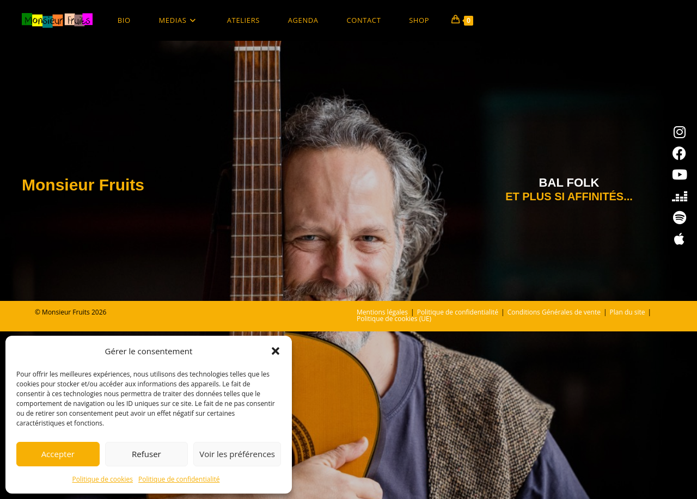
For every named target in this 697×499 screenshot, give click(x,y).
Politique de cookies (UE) (394, 486)
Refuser (146, 453)
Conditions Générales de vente (554, 479)
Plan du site (627, 479)
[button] (275, 351)
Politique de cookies (102, 479)
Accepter (58, 453)
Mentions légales (382, 479)
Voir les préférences (237, 453)
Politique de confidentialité (178, 479)
